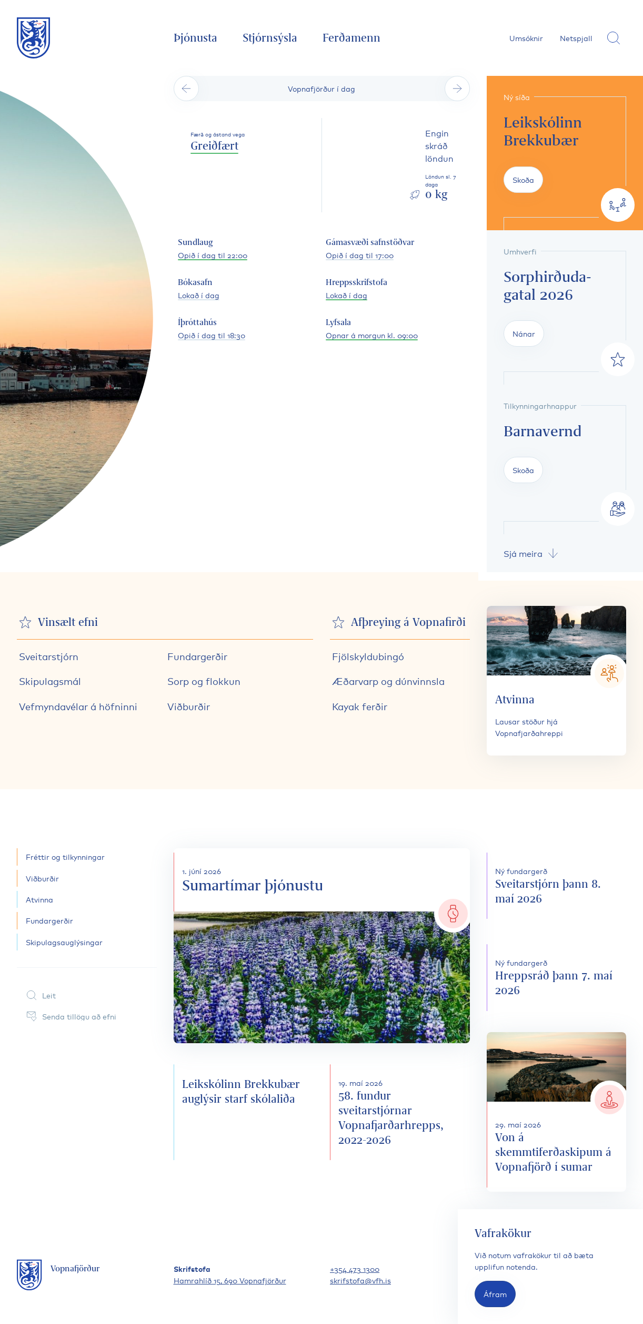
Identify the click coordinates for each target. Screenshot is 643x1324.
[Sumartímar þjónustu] (322, 945)
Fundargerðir (197, 656)
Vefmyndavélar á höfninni (78, 706)
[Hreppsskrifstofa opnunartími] (356, 289)
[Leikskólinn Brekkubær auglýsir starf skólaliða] (244, 1112)
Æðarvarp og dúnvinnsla (388, 680)
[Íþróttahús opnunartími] (211, 329)
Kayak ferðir (359, 706)
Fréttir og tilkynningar (65, 856)
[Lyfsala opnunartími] (372, 329)
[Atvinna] (557, 681)
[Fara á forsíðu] (34, 38)
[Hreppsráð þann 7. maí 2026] (557, 977)
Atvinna (39, 899)
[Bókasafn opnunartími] (199, 289)
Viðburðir (188, 706)
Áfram (495, 1294)
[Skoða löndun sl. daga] (438, 165)
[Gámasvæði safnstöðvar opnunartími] (370, 249)
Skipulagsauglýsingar (64, 942)
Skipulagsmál (50, 680)
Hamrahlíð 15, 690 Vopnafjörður (230, 1280)
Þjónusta (195, 38)
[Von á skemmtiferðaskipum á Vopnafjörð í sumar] (557, 1112)
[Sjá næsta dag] (457, 88)
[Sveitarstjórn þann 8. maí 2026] (557, 885)
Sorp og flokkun (203, 680)
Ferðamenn (351, 38)
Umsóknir (526, 38)
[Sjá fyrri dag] (186, 88)
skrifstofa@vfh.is (360, 1280)
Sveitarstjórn (48, 656)
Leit (40, 995)
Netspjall (576, 38)
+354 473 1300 (354, 1268)
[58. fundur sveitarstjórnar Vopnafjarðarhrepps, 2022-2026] (400, 1112)
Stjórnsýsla (270, 38)
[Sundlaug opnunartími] (213, 249)
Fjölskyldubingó (368, 656)
